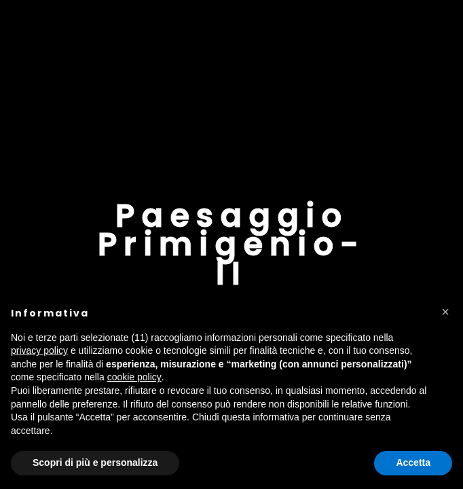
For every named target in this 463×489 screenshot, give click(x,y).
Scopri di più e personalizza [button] (95, 462)
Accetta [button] (413, 462)
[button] (445, 312)
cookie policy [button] (134, 377)
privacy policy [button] (39, 350)
